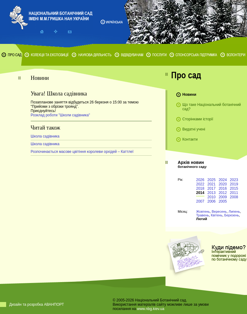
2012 (222, 193)
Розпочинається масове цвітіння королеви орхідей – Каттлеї (82, 151)
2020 (222, 184)
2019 (234, 184)
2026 (200, 180)
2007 (200, 201)
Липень (234, 211)
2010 (211, 197)
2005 (222, 201)
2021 (211, 184)
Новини (189, 94)
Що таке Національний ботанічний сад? (211, 107)
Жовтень (203, 211)
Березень (231, 215)
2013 (211, 193)
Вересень (219, 211)
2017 (211, 188)
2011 (234, 193)
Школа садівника (45, 136)
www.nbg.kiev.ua (150, 309)
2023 (234, 180)
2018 (200, 188)
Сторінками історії (197, 119)
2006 (211, 201)
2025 (211, 180)
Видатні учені (193, 129)
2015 (234, 188)
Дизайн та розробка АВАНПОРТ (36, 304)
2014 (200, 193)
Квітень (216, 215)
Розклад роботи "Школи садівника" (60, 115)
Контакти (190, 139)
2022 (200, 184)
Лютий (201, 219)
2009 (222, 197)
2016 (222, 188)
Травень (202, 215)
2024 (222, 180)
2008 (234, 197)
